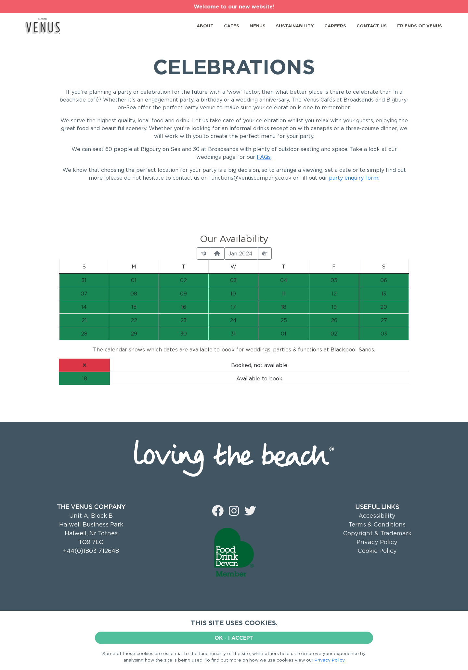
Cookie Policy (377, 551)
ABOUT (205, 25)
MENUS (258, 25)
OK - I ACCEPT (234, 638)
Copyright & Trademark (377, 533)
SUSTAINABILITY (295, 25)
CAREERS (335, 25)
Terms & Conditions (377, 524)
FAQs (264, 157)
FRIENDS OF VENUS (419, 25)
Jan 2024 (241, 253)
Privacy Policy (377, 542)
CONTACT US (372, 25)
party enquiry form (353, 178)
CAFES (231, 25)
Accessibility (377, 516)
